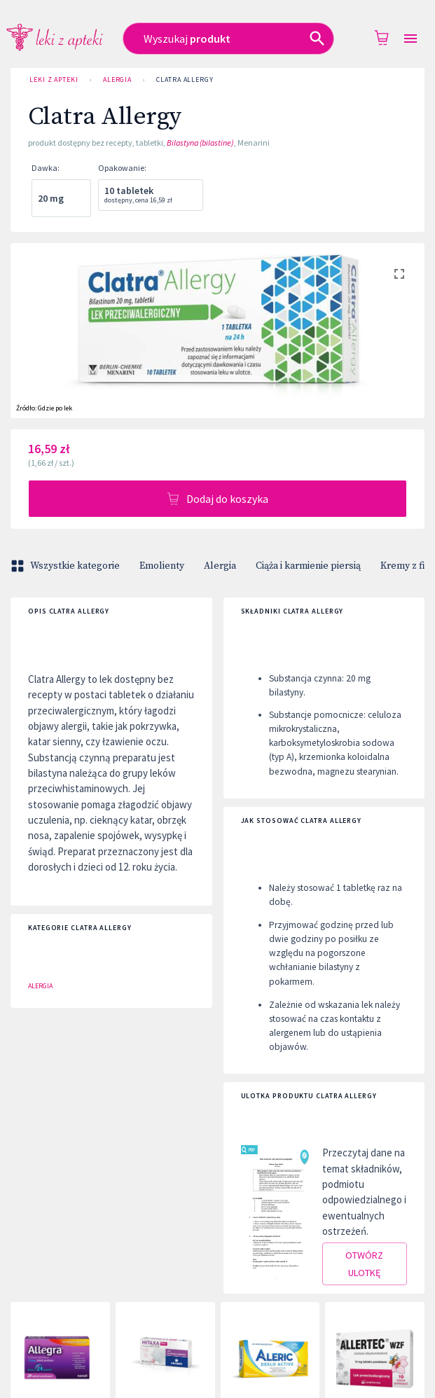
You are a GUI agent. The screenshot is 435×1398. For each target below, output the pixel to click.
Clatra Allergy (185, 80)
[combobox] (228, 38)
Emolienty (162, 566)
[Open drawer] (410, 39)
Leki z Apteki (54, 80)
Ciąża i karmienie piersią (308, 566)
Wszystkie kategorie (66, 566)
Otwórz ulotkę (365, 1264)
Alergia (117, 80)
